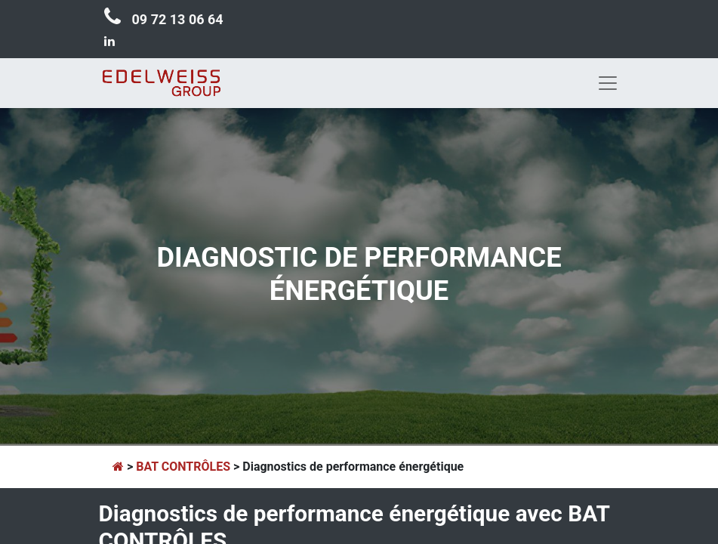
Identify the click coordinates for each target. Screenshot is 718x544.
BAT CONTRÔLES (183, 466)
